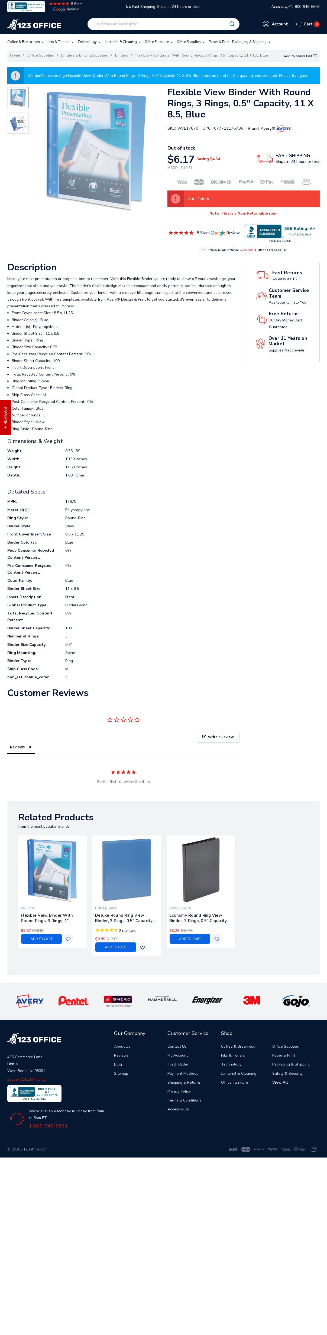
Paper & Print (219, 42)
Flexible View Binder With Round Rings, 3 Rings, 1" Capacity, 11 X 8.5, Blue (47, 918)
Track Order (177, 1064)
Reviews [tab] (17, 746)
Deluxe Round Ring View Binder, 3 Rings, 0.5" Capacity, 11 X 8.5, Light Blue (124, 918)
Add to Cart (42, 939)
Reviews (121, 1055)
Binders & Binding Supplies (84, 55)
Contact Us (177, 1046)
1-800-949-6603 (48, 1126)
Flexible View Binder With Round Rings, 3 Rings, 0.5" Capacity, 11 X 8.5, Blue (201, 55)
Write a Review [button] (221, 736)
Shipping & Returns (184, 1082)
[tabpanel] (52, 892)
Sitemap (121, 1073)
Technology (89, 42)
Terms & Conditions (184, 1100)
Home (15, 55)
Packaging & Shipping (252, 42)
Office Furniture (159, 42)
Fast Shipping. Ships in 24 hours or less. (163, 6)
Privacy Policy (179, 1091)
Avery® (246, 250)
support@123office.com (27, 1079)
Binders (121, 55)
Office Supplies (191, 42)
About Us (122, 1046)
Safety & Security (287, 1073)
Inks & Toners (61, 42)
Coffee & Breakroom (26, 42)
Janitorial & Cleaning (123, 42)
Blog (118, 1064)
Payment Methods (182, 1073)
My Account (177, 1055)
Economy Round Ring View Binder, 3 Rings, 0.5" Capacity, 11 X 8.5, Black (198, 918)
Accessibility (178, 1109)
